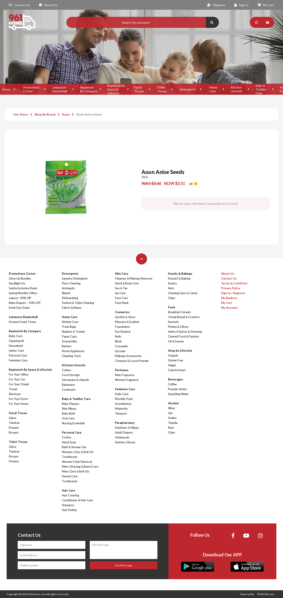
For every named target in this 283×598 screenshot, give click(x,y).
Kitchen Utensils (236, 89)
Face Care (121, 298)
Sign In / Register (233, 293)
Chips (171, 298)
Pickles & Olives (178, 326)
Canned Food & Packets (183, 336)
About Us (48, 5)
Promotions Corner (31, 89)
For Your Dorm (18, 399)
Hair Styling (69, 510)
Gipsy (12, 418)
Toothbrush (69, 457)
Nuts (171, 288)
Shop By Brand (44, 114)
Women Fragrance (127, 380)
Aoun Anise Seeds (89, 114)
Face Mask (122, 303)
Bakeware (68, 384)
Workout (15, 394)
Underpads (122, 437)
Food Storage (71, 375)
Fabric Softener (72, 307)
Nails (118, 336)
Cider (171, 432)
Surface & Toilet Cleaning (78, 303)
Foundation (122, 326)
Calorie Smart (177, 370)
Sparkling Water (178, 394)
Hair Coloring (70, 495)
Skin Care (121, 273)
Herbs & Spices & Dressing (185, 331)
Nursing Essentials (73, 423)
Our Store (20, 114)
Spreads (173, 322)
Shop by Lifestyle (180, 350)
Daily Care (121, 394)
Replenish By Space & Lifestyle (116, 89)
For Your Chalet (19, 384)
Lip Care (120, 293)
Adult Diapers (124, 432)
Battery (67, 346)
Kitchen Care (70, 322)
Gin (170, 413)
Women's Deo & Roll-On (78, 452)
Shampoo (68, 505)
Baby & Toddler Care (261, 89)
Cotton (66, 437)
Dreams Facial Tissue (22, 322)
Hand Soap (69, 442)
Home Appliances (73, 351)
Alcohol (173, 403)
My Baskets (229, 298)
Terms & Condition (234, 283)
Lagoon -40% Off (20, 298)
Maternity (121, 408)
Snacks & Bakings (180, 273)
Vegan (172, 365)
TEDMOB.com (265, 594)
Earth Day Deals (19, 307)
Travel (13, 389)
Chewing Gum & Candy (183, 293)
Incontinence (123, 403)
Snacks (172, 283)
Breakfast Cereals (179, 312)
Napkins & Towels (73, 331)
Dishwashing (70, 298)
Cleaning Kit (16, 341)
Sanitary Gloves (125, 442)
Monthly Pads (124, 399)
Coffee (172, 384)
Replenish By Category (89, 89)
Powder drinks (177, 389)
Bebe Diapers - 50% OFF (25, 303)
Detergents (188, 89)
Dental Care (69, 476)
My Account (229, 307)
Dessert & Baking (179, 278)
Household (16, 345)
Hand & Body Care (127, 283)
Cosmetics (122, 312)
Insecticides (69, 341)
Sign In (241, 5)
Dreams (14, 427)
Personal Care (18, 355)
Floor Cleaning (71, 283)
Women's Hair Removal (77, 461)
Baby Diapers (70, 403)
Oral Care (68, 418)
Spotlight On (17, 283)
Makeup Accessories (128, 356)
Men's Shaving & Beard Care (80, 466)
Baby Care (15, 336)
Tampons (121, 413)
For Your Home (18, 403)
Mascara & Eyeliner (127, 322)
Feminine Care (18, 360)
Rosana (13, 432)
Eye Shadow (123, 331)
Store (6, 89)
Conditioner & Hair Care (77, 500)
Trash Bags (69, 326)
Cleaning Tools (71, 356)
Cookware (68, 389)
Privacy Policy (230, 288)
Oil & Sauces (176, 341)
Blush (118, 341)
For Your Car (17, 379)
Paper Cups (69, 336)
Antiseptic (68, 288)
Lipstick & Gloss (125, 317)
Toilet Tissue (161, 89)
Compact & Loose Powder (132, 361)
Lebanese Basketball (60, 89)
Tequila (173, 422)
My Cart (265, 5)
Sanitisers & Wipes (127, 427)
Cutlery (66, 370)
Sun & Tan (121, 288)
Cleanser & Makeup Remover (134, 278)
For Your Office (18, 374)
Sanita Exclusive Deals (23, 288)
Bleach (66, 293)
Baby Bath (68, 413)
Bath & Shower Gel (74, 447)
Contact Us (19, 5)
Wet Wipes (69, 408)
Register (216, 5)
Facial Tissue (139, 89)
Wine (171, 408)
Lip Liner (120, 351)
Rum (171, 427)
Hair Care (68, 490)
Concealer (121, 346)
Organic (173, 355)
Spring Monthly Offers (23, 293)
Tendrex (14, 422)
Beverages (175, 379)
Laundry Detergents (75, 278)
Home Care (213, 89)
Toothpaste (69, 481)
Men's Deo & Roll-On (75, 471)
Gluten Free (175, 360)
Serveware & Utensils (75, 380)
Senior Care (16, 350)
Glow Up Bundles (20, 278)
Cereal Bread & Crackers (184, 317)
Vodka (172, 418)
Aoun (66, 114)
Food (171, 307)
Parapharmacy (125, 422)
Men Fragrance (124, 375)
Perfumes (121, 370)
